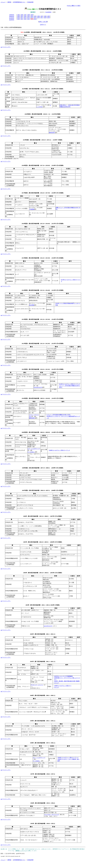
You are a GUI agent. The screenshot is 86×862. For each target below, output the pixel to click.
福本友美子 (52, 132)
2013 (28, 17)
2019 (48, 17)
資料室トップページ (21, 850)
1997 (25, 14)
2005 (35, 16)
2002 (25, 16)
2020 (18, 19)
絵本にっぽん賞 (43, 21)
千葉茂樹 (31, 209)
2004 (32, 16)
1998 (28, 14)
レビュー (56, 682)
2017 (42, 17)
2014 (32, 17)
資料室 (9, 2)
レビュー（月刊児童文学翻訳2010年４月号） (59, 414)
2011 (22, 17)
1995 (18, 14)
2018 (45, 17)
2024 (35, 19)
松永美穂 (31, 305)
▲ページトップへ (6, 47)
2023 (28, 19)
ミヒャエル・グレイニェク (51, 814)
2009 (48, 16)
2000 (18, 16)
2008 (45, 16)
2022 (25, 19)
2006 (38, 16)
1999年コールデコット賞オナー (62, 685)
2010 (18, 17)
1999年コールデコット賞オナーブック (68, 757)
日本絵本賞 (30, 2)
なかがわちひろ (38, 387)
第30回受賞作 (48, 12)
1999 (32, 14)
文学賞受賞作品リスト (19, 2)
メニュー (3, 2)
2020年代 (11, 19)
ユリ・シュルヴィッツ (34, 448)
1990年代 (11, 14)
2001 (22, 16)
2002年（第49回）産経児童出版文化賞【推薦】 (67, 681)
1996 (22, 14)
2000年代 (11, 16)
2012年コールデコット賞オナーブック (69, 384)
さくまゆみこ (31, 452)
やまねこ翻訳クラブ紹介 (73, 5)
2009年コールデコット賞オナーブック (59, 450)
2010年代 (11, 18)
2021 (22, 19)
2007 (42, 16)
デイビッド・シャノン (37, 684)
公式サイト (43, 24)
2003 (28, 16)
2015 (35, 17)
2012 (25, 17)
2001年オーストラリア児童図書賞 (63, 676)
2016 (38, 17)
